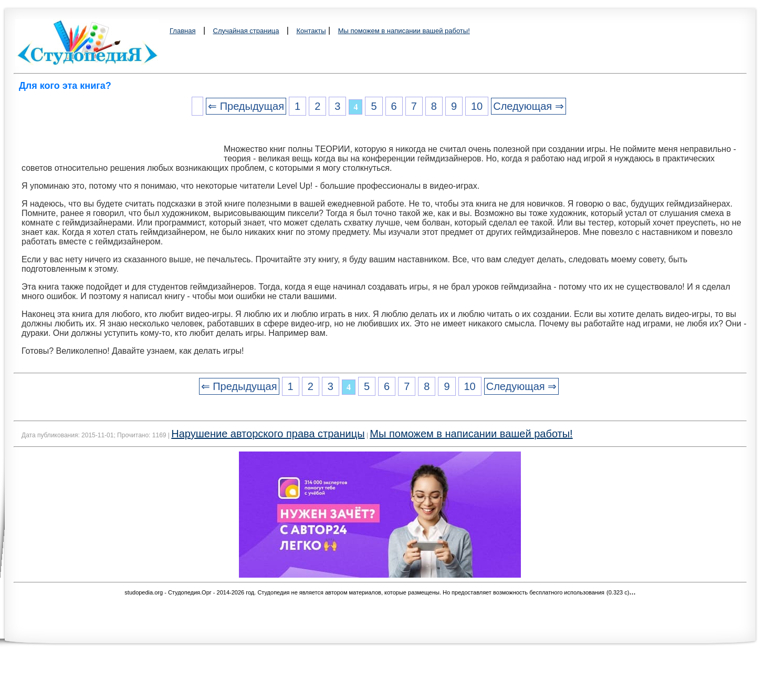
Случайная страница (246, 31)
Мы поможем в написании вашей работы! (404, 31)
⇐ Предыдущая (246, 106)
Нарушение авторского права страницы (267, 433)
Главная (182, 31)
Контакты (311, 31)
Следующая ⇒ (528, 106)
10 (477, 106)
